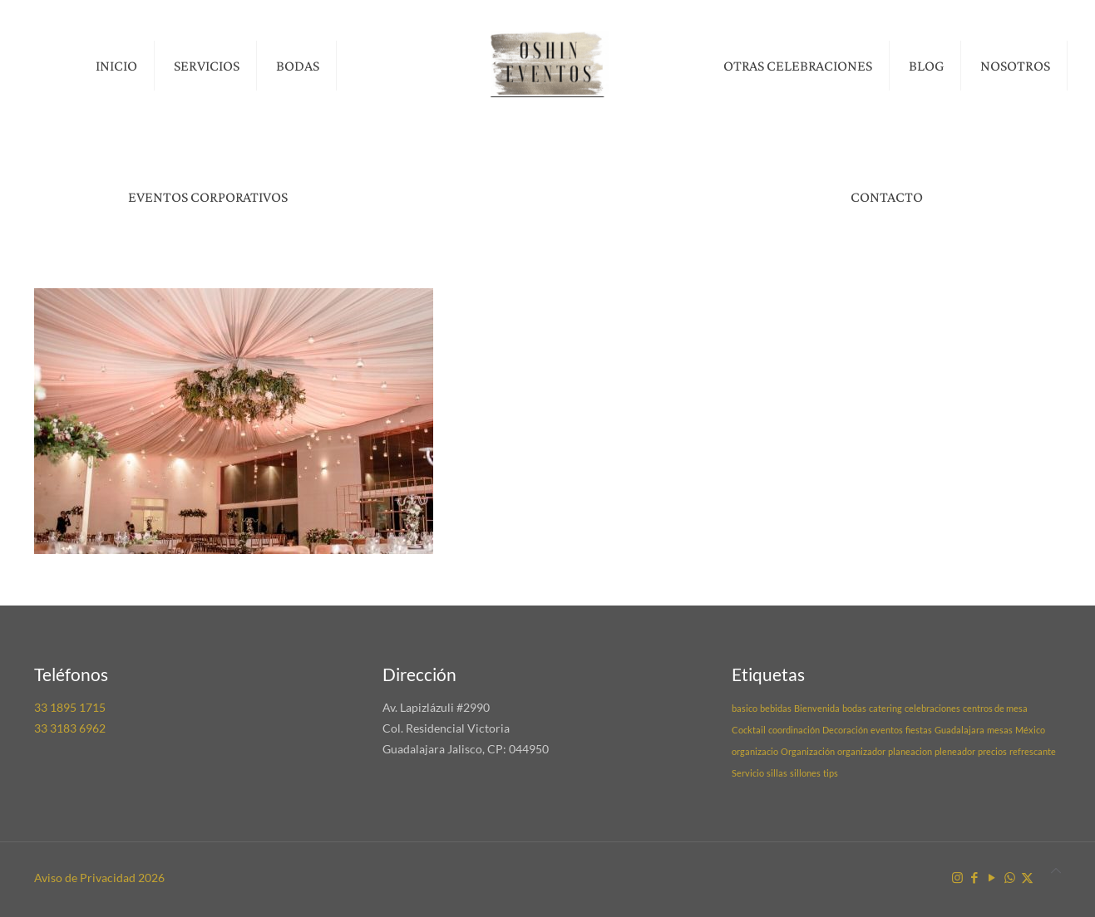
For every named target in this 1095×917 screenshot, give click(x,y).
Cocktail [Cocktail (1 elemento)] (749, 729)
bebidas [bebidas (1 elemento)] (776, 708)
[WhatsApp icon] (1010, 877)
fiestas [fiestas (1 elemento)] (918, 729)
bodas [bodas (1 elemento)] (854, 708)
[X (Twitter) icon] (1027, 877)
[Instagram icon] (957, 877)
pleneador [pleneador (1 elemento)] (955, 751)
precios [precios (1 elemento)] (992, 751)
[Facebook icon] (975, 877)
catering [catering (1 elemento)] (885, 708)
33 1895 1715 (70, 707)
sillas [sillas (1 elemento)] (777, 772)
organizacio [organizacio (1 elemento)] (755, 751)
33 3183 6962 (70, 728)
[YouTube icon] (992, 877)
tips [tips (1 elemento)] (830, 772)
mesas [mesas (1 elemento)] (1000, 729)
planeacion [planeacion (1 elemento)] (910, 751)
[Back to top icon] (1056, 870)
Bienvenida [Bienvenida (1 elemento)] (817, 708)
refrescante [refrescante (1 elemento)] (1032, 751)
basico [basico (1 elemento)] (744, 708)
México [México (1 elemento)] (1030, 729)
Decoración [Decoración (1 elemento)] (845, 729)
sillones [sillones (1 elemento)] (805, 772)
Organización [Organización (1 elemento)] (808, 751)
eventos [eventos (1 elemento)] (887, 729)
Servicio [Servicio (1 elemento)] (748, 772)
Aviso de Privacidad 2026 (99, 877)
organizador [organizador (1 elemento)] (861, 751)
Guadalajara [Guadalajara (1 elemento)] (959, 729)
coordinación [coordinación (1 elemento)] (794, 729)
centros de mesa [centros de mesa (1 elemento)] (995, 708)
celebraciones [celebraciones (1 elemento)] (932, 708)
